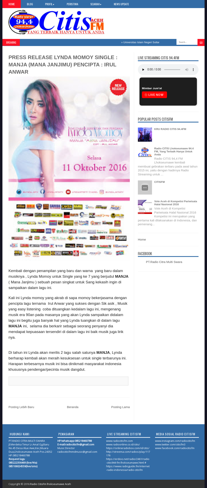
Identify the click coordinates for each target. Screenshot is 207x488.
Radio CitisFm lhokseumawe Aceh (50, 484)
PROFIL (50, 4)
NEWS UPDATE (121, 4)
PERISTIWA (72, 4)
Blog (30, 4)
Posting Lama (120, 407)
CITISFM (159, 181)
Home (11, 4)
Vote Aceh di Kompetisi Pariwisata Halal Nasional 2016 (175, 203)
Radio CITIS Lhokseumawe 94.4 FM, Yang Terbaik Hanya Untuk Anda (174, 151)
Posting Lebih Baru (21, 407)
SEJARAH (96, 4)
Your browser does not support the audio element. (168, 69)
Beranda (72, 407)
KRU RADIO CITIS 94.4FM (170, 129)
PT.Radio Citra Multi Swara (164, 262)
